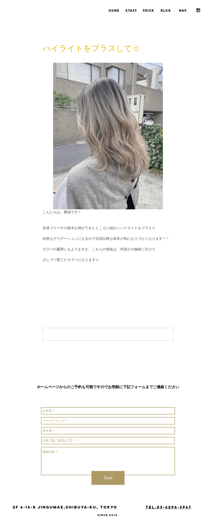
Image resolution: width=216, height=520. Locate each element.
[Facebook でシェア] (45, 274)
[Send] (108, 478)
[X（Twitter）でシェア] (55, 274)
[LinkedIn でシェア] (66, 274)
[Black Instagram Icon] (198, 10)
